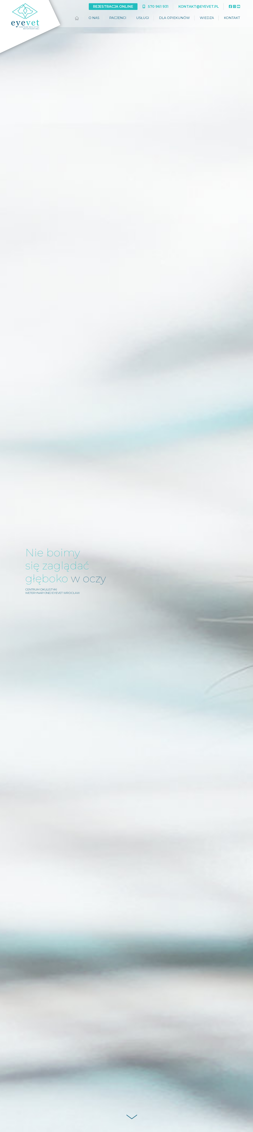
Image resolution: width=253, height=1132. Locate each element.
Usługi (142, 18)
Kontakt (232, 18)
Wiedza (207, 18)
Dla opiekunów (174, 18)
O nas (94, 18)
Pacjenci (117, 18)
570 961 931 (156, 7)
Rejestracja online (113, 7)
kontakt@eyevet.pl (198, 7)
